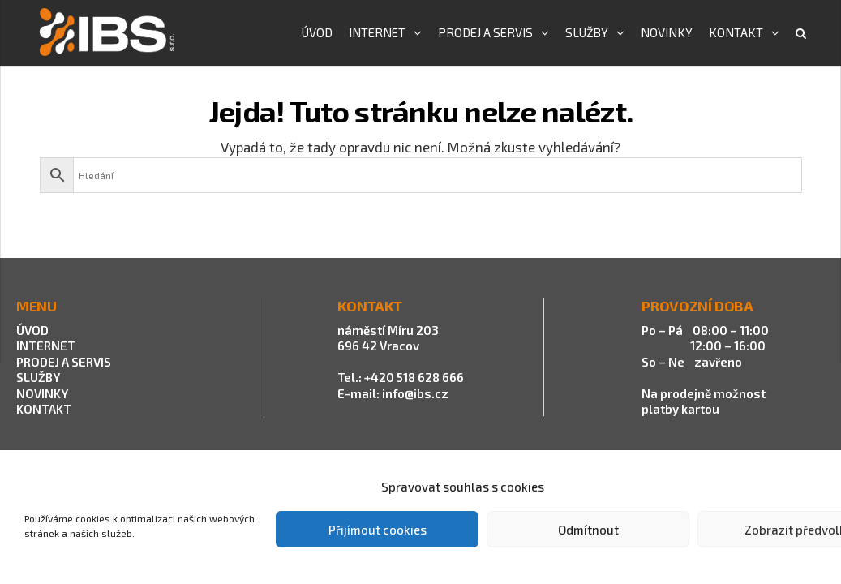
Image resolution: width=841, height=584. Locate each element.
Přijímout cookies (377, 529)
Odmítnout (588, 529)
